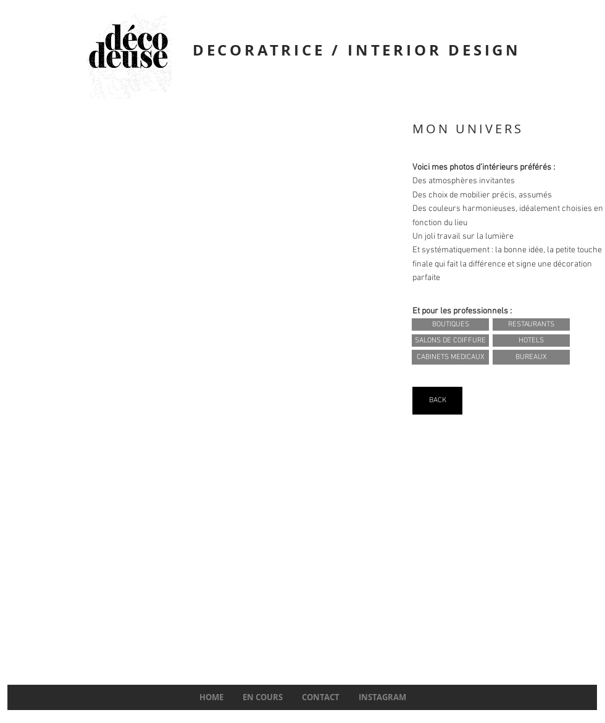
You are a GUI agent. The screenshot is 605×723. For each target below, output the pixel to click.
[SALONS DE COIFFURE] (450, 340)
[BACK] (437, 401)
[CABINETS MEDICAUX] (450, 357)
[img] (207, 386)
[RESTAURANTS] (531, 324)
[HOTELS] (531, 340)
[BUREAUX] (531, 357)
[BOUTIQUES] (450, 324)
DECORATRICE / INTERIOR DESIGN (357, 49)
